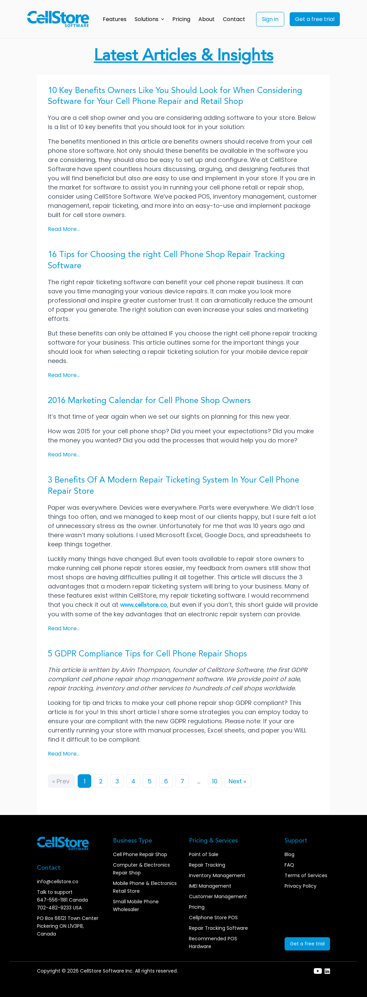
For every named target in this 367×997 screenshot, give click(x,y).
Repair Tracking (207, 865)
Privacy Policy (300, 886)
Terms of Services (306, 875)
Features (115, 19)
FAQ (289, 865)
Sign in (270, 19)
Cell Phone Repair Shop (140, 854)
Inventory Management (217, 875)
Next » (237, 781)
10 (214, 781)
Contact (234, 19)
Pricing (181, 19)
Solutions (149, 19)
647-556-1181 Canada (62, 899)
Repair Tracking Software (218, 928)
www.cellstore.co (143, 605)
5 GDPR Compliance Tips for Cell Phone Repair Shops (147, 654)
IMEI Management (210, 886)
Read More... (64, 229)
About (206, 19)
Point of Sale (203, 854)
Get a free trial (314, 19)
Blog (289, 854)
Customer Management (218, 896)
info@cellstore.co (57, 881)
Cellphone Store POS (213, 917)
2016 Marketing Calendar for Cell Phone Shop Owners (149, 401)
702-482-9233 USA (59, 907)
